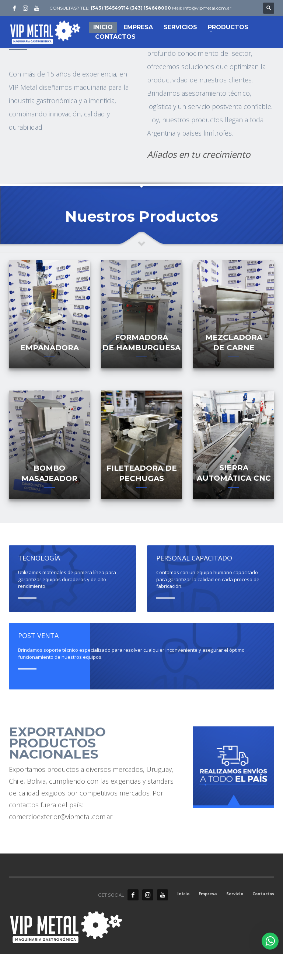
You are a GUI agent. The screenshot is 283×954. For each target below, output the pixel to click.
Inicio (183, 893)
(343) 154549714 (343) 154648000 (131, 8)
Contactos (263, 893)
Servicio (234, 893)
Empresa (208, 893)
